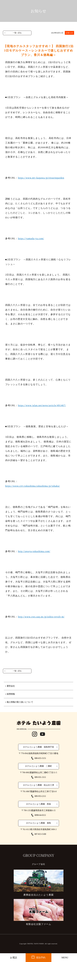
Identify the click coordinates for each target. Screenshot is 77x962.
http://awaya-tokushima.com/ (34, 551)
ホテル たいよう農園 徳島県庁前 (38, 747)
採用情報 (11, 694)
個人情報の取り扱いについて (20, 702)
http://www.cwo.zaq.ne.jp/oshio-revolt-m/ (41, 616)
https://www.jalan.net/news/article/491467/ (42, 405)
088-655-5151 (40, 758)
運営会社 (11, 686)
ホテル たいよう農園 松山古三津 (38, 785)
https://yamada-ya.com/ (31, 238)
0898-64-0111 (40, 815)
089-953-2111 (40, 796)
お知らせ (69, 33)
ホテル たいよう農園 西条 (38, 804)
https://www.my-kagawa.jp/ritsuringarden (41, 178)
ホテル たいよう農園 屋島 (38, 823)
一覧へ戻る (17, 33)
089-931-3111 (40, 777)
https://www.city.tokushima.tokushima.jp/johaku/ (32, 486)
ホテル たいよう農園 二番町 (38, 766)
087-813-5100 (40, 834)
